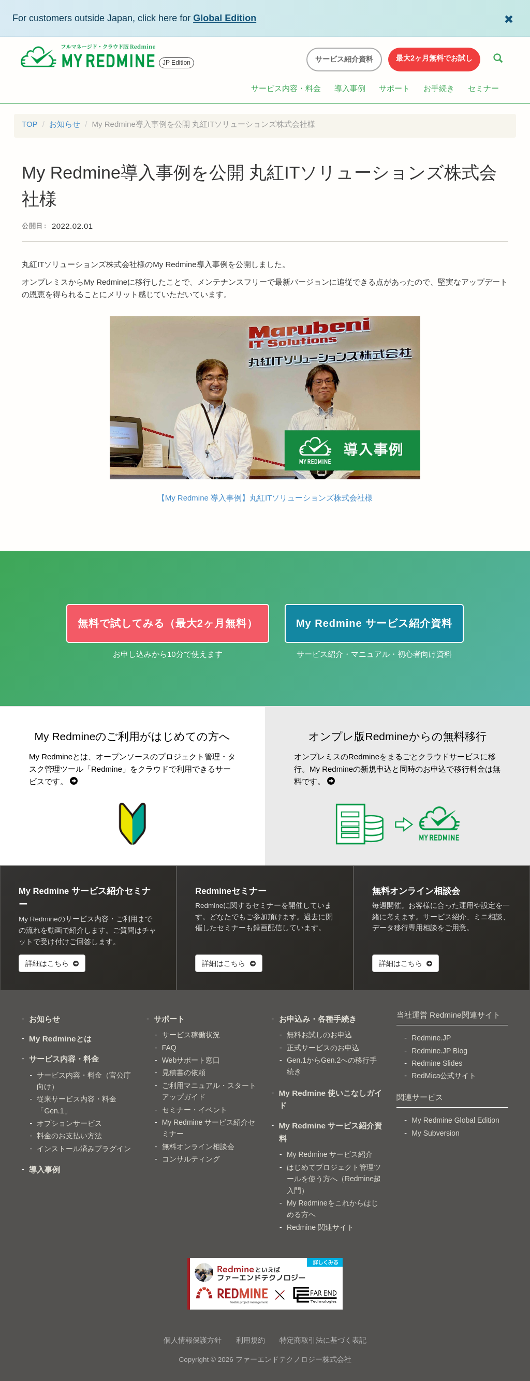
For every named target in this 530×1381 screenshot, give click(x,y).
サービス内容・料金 (286, 88)
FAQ (169, 1048)
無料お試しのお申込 (319, 1035)
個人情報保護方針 (193, 1340)
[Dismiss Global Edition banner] (509, 18)
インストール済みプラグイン (84, 1148)
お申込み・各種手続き (318, 1019)
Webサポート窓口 (191, 1060)
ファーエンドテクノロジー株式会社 (293, 1359)
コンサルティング (191, 1159)
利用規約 (250, 1340)
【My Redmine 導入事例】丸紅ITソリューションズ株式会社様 (265, 409)
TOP (30, 124)
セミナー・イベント (194, 1110)
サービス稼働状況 (191, 1035)
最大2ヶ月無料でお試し (434, 58)
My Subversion (435, 1133)
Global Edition (224, 18)
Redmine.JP (431, 1038)
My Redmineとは (60, 1038)
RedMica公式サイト (443, 1075)
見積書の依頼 (183, 1072)
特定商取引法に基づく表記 (322, 1340)
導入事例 (349, 88)
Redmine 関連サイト (320, 1227)
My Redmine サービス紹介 (330, 1154)
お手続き (438, 88)
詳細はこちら (52, 963)
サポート (394, 88)
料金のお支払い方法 (69, 1136)
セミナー (483, 88)
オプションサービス (69, 1123)
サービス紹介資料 (344, 59)
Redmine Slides (436, 1063)
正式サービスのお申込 (323, 1048)
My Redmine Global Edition (455, 1120)
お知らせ (64, 124)
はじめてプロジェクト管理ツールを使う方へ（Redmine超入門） (334, 1179)
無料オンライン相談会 (198, 1146)
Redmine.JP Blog (439, 1051)
